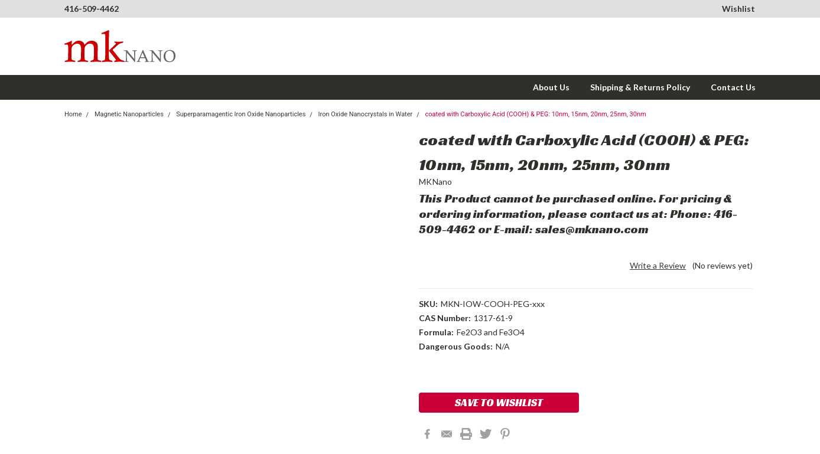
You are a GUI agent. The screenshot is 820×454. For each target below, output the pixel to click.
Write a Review (658, 265)
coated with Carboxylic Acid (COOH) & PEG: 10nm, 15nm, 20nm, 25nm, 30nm (535, 114)
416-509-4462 (91, 9)
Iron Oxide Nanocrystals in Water (365, 114)
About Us (551, 87)
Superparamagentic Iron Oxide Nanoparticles (240, 114)
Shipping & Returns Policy (640, 87)
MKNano (436, 182)
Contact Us (733, 87)
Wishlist (738, 9)
